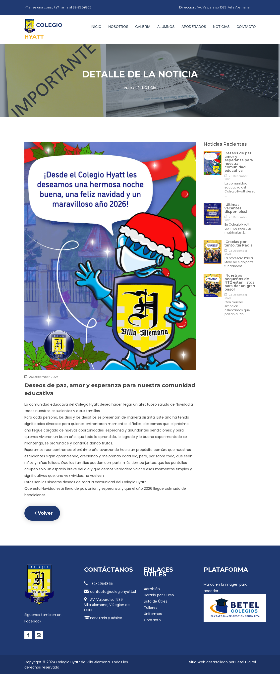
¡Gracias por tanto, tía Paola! (239, 243)
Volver (44, 512)
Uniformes (153, 613)
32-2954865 (98, 583)
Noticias (221, 27)
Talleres (150, 607)
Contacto (246, 27)
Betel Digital (245, 661)
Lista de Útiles (155, 600)
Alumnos (165, 27)
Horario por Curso (159, 594)
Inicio (96, 27)
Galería (142, 27)
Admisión (152, 588)
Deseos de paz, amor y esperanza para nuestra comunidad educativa (238, 161)
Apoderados (193, 27)
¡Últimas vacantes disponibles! (235, 207)
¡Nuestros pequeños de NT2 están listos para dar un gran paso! (239, 282)
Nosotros (118, 27)
